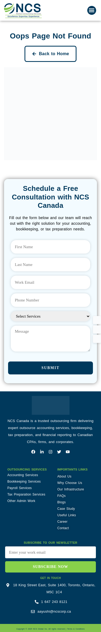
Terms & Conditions (76, 629)
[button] (91, 10)
